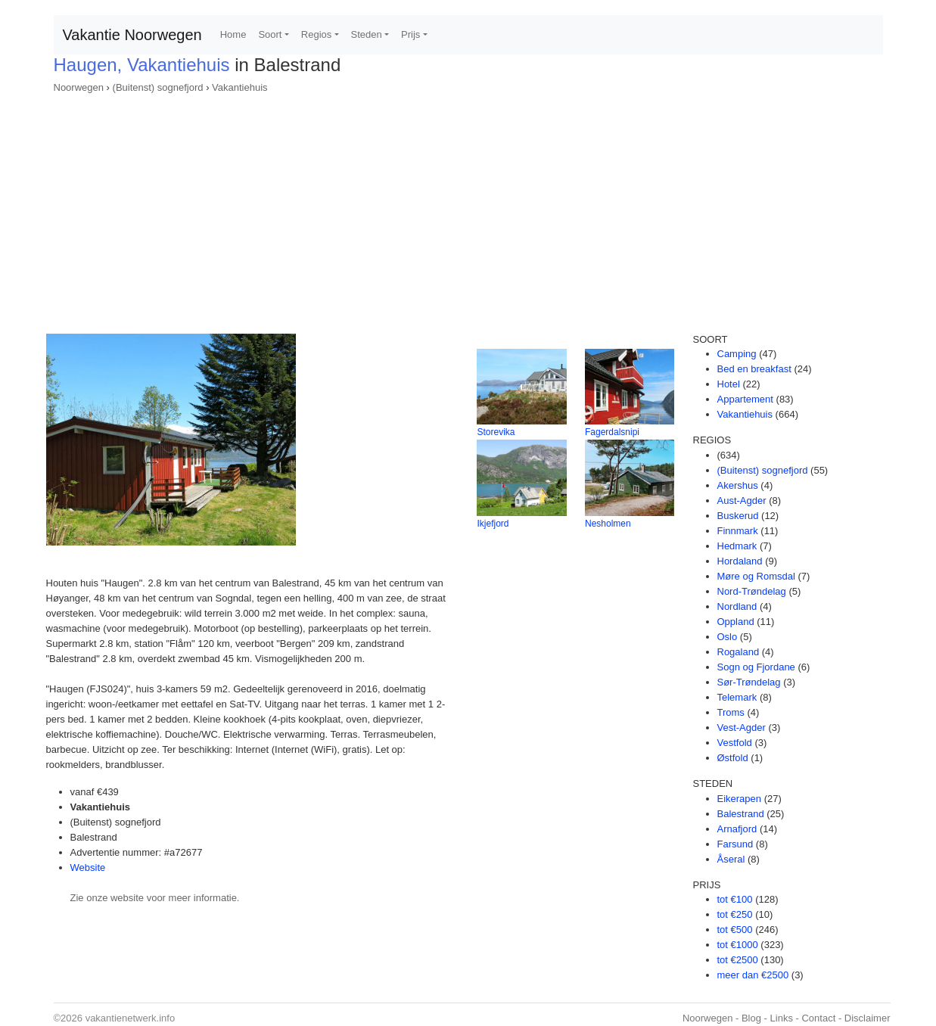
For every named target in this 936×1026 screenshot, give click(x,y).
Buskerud (738, 515)
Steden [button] (366, 34)
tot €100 (735, 899)
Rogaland (738, 652)
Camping (737, 353)
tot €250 (735, 914)
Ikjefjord (492, 523)
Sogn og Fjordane (756, 667)
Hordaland (740, 561)
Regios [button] (316, 34)
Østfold (732, 757)
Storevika (496, 432)
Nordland (737, 606)
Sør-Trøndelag (749, 682)
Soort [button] (269, 34)
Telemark (737, 697)
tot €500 (735, 929)
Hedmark (737, 546)
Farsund (735, 844)
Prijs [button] (410, 34)
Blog (751, 1018)
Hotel (728, 384)
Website (88, 867)
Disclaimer (867, 1018)
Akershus (737, 485)
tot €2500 (737, 959)
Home (233, 34)
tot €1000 (737, 944)
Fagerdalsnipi (612, 432)
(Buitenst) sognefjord (158, 87)
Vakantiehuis (239, 87)
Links (781, 1018)
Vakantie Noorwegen (132, 34)
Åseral (731, 859)
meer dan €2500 (753, 975)
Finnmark (737, 530)
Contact (818, 1018)
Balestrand (740, 813)
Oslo (727, 636)
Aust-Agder (742, 500)
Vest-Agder (741, 727)
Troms (731, 712)
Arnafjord (737, 829)
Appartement (745, 399)
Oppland (735, 621)
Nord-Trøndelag (751, 591)
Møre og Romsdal (756, 576)
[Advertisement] (468, 209)
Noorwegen (79, 87)
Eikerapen (739, 798)
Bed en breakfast (754, 369)
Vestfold (734, 742)
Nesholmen (608, 523)
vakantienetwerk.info (131, 1018)
